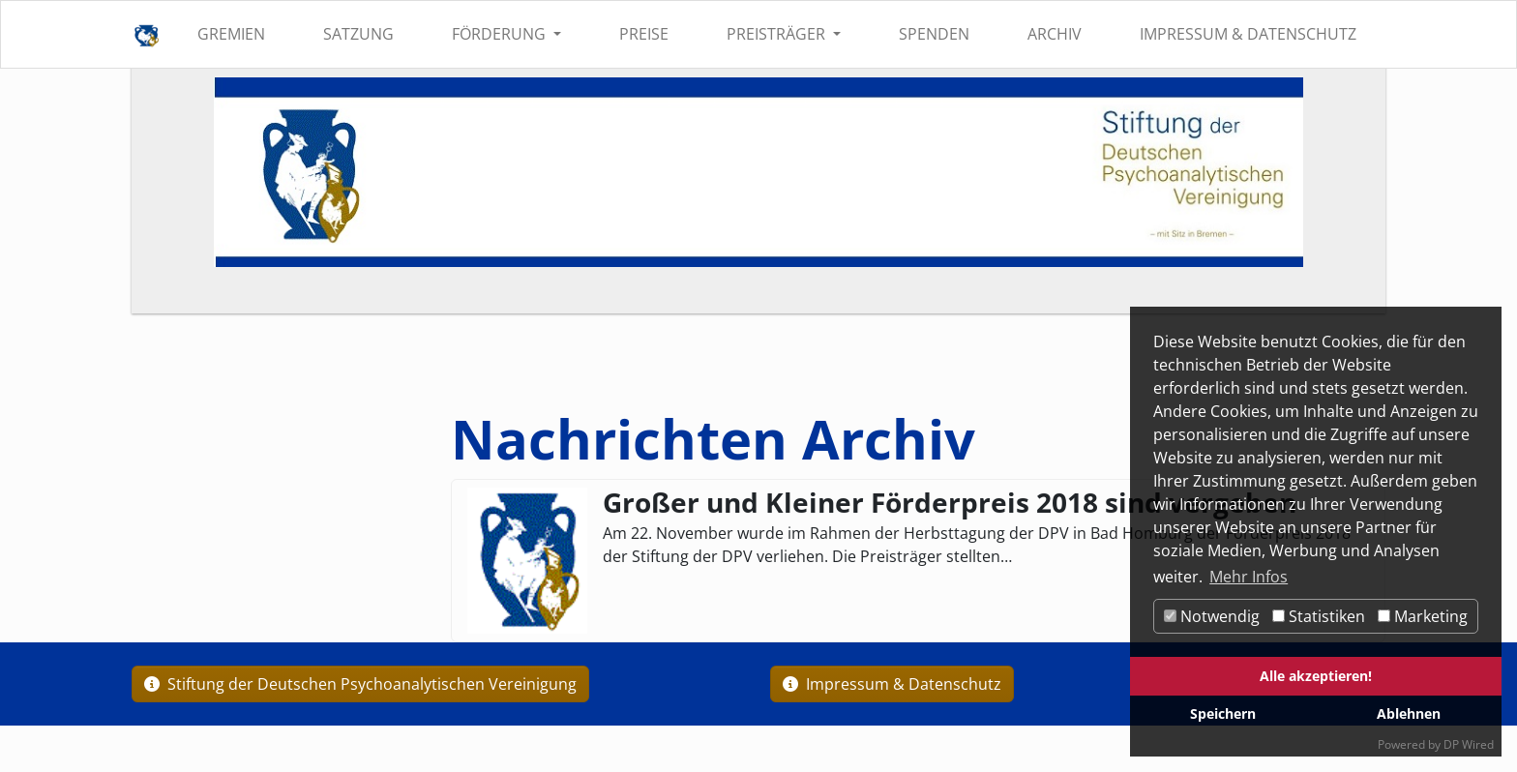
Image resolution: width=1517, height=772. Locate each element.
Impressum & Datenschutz (1248, 34)
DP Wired (1468, 744)
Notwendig (1212, 616)
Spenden (934, 34)
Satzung (358, 34)
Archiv (1054, 34)
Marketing (1423, 616)
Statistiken (1318, 616)
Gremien (231, 34)
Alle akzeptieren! (1316, 676)
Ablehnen (1409, 713)
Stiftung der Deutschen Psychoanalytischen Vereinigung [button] (360, 684)
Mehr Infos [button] (1248, 576)
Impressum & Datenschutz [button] (892, 684)
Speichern (1223, 713)
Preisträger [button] (778, 34)
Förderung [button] (501, 34)
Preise (644, 34)
